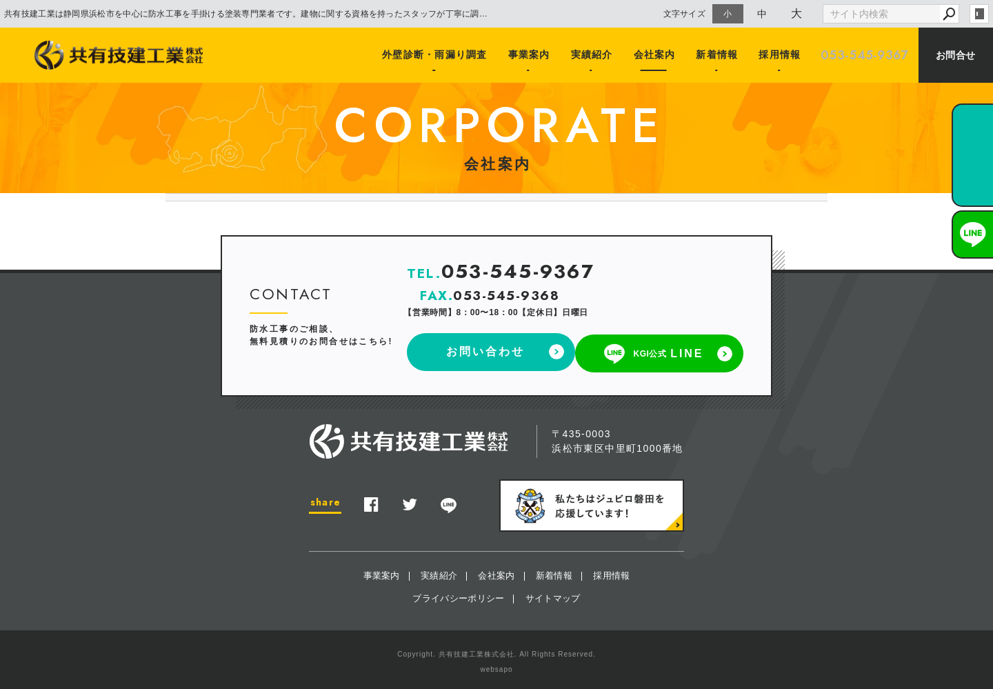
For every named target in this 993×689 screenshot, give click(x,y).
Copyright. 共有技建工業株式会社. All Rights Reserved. (496, 651)
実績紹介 (594, 55)
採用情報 (779, 55)
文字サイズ (684, 13)
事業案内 (532, 55)
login (979, 13)
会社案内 (655, 55)
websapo (496, 666)
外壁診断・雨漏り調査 (438, 55)
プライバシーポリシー (458, 595)
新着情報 (717, 55)
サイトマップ (553, 595)
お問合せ (956, 55)
